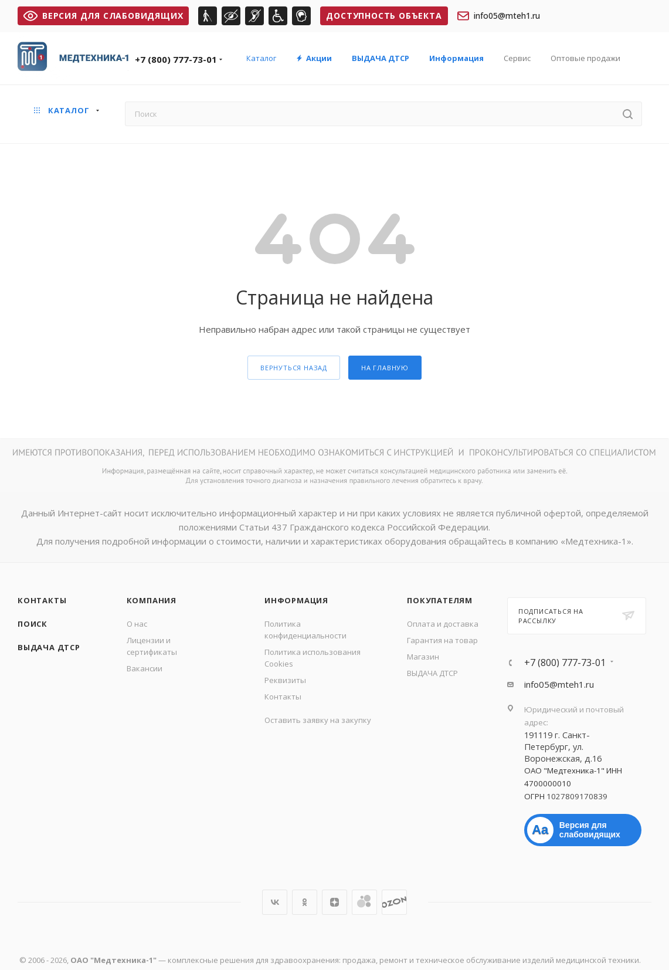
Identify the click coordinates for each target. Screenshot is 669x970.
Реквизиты (285, 680)
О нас (137, 623)
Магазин (423, 656)
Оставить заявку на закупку (317, 720)
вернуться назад (293, 367)
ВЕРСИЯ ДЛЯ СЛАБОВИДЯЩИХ (103, 15)
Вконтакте (274, 902)
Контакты (42, 600)
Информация (296, 600)
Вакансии (144, 668)
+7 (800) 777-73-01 (176, 59)
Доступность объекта (384, 15)
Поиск (32, 623)
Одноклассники (304, 902)
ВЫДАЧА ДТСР (49, 647)
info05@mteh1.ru (498, 16)
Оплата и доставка (442, 623)
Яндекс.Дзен (334, 902)
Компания (151, 600)
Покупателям (440, 600)
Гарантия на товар (442, 640)
